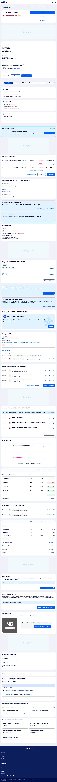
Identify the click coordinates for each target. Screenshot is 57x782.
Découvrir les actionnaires (48, 293)
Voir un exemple (52, 128)
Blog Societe (3, 773)
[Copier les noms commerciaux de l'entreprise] (25, 168)
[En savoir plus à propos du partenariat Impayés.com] (54, 707)
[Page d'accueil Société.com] (4, 2)
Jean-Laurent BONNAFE (17, 355)
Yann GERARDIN (31, 355)
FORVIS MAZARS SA (36, 342)
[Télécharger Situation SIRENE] (54, 164)
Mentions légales (6, 75)
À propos (2, 779)
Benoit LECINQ (15, 342)
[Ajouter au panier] (49, 133)
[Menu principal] (55, 2)
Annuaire (2, 758)
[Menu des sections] (2, 83)
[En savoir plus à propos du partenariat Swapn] (24, 707)
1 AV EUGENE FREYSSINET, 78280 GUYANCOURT (12, 65)
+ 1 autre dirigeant (16, 68)
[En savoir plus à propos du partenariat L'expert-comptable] (24, 714)
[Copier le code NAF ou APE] (15, 58)
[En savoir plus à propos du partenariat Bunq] (24, 710)
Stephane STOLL (8, 690)
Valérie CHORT (36, 355)
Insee (3, 72)
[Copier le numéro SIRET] (11, 48)
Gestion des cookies (13, 779)
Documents (52, 82)
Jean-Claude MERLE (21, 690)
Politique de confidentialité (22, 779)
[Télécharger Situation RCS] (54, 160)
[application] (29, 452)
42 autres (42, 355)
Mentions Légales (30, 779)
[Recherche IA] (8, 83)
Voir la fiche (52, 268)
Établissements (33, 82)
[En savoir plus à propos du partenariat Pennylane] (54, 710)
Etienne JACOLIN (9, 342)
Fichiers (2, 756)
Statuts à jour (15, 75)
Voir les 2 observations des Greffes (37, 170)
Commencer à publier (51, 412)
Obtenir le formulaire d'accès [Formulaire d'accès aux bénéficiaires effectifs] (49, 306)
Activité (23, 82)
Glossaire (2, 767)
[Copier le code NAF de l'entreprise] (15, 186)
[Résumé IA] (46, 370)
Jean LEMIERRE (9, 355)
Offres (2, 754)
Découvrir (51, 326)
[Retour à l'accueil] (28, 748)
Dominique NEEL (21, 342)
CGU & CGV (7, 779)
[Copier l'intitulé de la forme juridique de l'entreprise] (25, 160)
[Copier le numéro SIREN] (8, 45)
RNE (6, 72)
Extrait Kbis (42, 12)
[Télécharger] (53, 358)
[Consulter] (49, 358)
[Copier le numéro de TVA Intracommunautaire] (10, 51)
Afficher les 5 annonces (49, 434)
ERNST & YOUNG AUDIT (7, 68)
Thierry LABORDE (24, 355)
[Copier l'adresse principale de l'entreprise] (23, 65)
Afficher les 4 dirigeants (49, 280)
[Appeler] (42, 16)
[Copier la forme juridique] (15, 61)
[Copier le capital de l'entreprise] (25, 164)
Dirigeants (43, 82)
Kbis (16, 82)
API (1, 760)
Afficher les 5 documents (49, 385)
